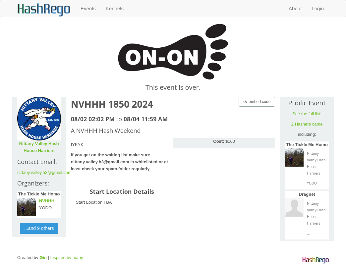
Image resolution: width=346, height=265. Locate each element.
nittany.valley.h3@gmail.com (44, 172)
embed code (256, 101)
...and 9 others (39, 228)
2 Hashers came (307, 124)
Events (88, 8)
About (295, 8)
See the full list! (306, 113)
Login (318, 8)
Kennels (115, 8)
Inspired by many (66, 257)
